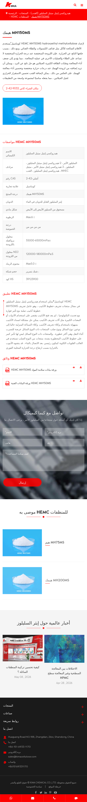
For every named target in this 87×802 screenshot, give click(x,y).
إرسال (22, 480)
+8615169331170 (18, 766)
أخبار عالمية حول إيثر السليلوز (43, 624)
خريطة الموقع (55, 786)
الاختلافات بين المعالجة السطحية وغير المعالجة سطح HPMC (64, 670)
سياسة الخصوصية (34, 786)
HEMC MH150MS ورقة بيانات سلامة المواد (31, 370)
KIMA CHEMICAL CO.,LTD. (43, 782)
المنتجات (23, 13)
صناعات (7, 713)
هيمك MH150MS (40, 16)
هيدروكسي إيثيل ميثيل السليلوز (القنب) (50, 13)
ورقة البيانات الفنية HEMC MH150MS (28, 383)
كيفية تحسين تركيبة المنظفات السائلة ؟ (22, 666)
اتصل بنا (8, 728)
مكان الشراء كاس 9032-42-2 (22, 88)
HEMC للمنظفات (20, 16)
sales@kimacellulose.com (22, 756)
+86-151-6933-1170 (19, 746)
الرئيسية (12, 13)
